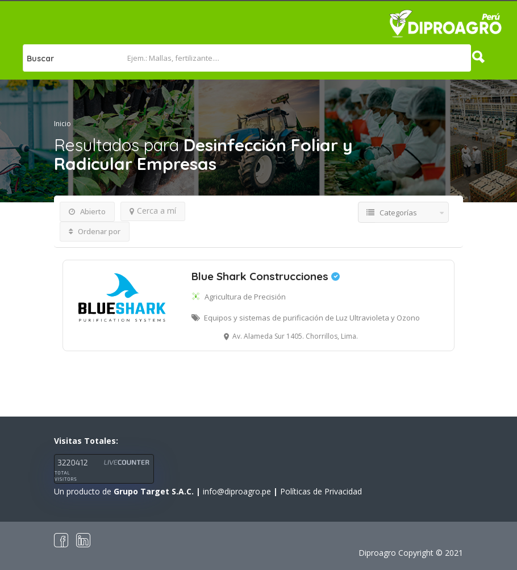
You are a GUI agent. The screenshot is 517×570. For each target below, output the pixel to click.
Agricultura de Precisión (245, 297)
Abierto (87, 211)
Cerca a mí (153, 210)
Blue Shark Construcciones (265, 276)
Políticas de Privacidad (321, 491)
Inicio (62, 123)
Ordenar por (94, 231)
